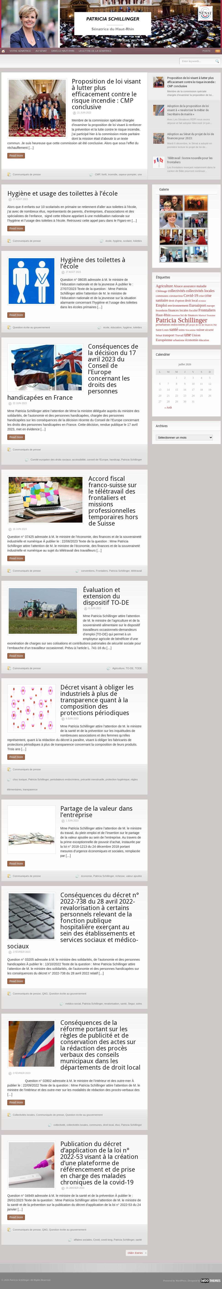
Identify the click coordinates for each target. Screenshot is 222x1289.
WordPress (181, 1280)
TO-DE (130, 668)
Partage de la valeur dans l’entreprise (96, 812)
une (140, 174)
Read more (16, 155)
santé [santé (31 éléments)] (173, 329)
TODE (138, 668)
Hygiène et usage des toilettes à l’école (62, 193)
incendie (112, 174)
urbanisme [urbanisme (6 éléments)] (179, 340)
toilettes (137, 240)
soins (139, 1003)
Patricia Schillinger (131, 459)
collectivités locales (77, 1124)
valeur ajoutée (134, 876)
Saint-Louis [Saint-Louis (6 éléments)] (162, 329)
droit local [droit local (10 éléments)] (191, 300)
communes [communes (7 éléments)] (162, 295)
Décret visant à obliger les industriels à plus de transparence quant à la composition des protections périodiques (97, 700)
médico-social (73, 1003)
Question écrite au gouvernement (31, 327)
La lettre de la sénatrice (95, 51)
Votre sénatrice (20, 51)
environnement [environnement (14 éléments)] (178, 305)
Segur (131, 1003)
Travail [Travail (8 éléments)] (179, 335)
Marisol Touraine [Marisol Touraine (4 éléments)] (206, 315)
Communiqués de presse (27, 174)
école (108, 240)
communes (95, 1124)
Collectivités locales (24, 1114)
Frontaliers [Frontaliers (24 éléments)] (207, 310)
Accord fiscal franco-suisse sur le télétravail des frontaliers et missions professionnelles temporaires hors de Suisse (113, 501)
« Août (168, 407)
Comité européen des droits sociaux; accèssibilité (58, 459)
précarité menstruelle (92, 779)
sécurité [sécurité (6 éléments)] (209, 329)
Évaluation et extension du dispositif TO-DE (106, 596)
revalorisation (111, 1003)
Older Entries (135, 1253)
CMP (97, 174)
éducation (116, 327)
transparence (30, 789)
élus (117, 1124)
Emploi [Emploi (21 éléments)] (161, 305)
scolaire (127, 240)
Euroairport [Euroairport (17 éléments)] (197, 305)
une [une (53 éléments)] (187, 334)
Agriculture (118, 668)
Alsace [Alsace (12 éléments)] (178, 286)
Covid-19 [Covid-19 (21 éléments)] (191, 295)
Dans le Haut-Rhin (62, 51)
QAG (45, 993)
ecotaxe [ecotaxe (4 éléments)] (202, 301)
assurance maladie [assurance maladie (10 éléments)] (194, 286)
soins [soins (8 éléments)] (182, 329)
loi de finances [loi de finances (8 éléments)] (189, 315)
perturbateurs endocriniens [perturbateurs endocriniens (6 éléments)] (170, 324)
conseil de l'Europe (97, 459)
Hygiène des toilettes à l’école (92, 263)
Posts (206, 51)
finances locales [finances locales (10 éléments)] (178, 310)
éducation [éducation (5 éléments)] (204, 340)
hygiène (117, 240)
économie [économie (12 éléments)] (191, 340)
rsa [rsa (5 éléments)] (215, 324)
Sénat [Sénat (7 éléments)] (159, 335)
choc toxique (20, 779)
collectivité (59, 1124)
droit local (108, 1124)
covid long (106, 1239)
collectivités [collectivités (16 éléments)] (176, 291)
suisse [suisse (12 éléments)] (200, 329)
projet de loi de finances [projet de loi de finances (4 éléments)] (201, 325)
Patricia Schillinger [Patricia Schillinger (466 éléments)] (181, 320)
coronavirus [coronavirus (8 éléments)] (176, 295)
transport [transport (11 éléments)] (168, 335)
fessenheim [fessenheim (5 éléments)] (161, 310)
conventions (88, 570)
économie (86, 876)
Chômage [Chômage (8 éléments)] (161, 291)
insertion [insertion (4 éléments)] (175, 315)
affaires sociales (83, 1239)
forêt (104, 174)
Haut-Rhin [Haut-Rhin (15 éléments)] (163, 315)
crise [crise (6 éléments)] (201, 295)
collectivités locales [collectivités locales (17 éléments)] (200, 291)
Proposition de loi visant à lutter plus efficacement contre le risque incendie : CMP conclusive (106, 94)
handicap (115, 459)
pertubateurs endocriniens (64, 779)
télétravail (136, 570)
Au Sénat (41, 51)
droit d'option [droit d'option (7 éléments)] (176, 300)
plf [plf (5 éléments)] (187, 324)
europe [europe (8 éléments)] (211, 305)
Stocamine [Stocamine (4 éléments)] (190, 330)
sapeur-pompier (127, 174)
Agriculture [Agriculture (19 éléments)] (164, 286)
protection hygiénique (118, 779)
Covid (96, 1239)
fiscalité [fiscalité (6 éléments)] (193, 310)
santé (123, 1003)
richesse (120, 876)
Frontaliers (102, 570)
